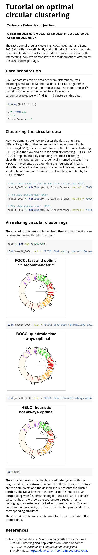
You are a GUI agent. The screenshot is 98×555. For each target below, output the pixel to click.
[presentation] (86, 88)
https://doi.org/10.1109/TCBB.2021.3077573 (58, 551)
